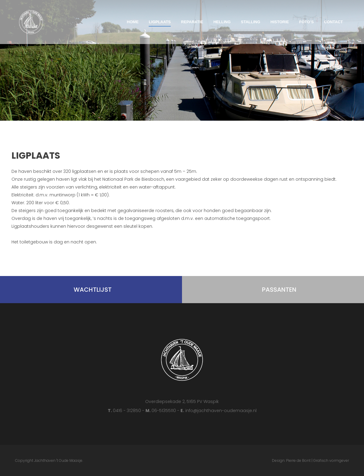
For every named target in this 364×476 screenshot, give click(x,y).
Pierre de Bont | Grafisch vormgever (317, 460)
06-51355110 (164, 411)
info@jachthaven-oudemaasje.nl (221, 411)
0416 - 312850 (127, 411)
